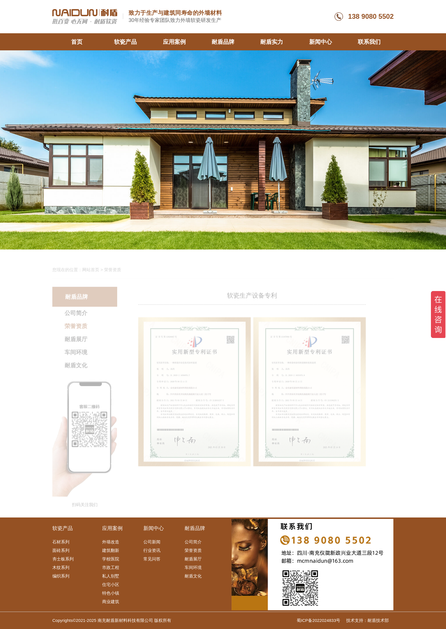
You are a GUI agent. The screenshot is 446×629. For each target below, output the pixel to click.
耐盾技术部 (378, 620)
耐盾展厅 (76, 341)
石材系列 (60, 541)
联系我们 (369, 42)
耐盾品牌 (223, 42)
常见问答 (151, 558)
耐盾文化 (76, 367)
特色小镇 (110, 593)
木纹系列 (60, 567)
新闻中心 (320, 42)
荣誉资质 (76, 328)
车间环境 (76, 354)
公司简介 (76, 315)
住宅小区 (110, 584)
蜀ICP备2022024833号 (319, 620)
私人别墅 (110, 576)
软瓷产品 (125, 42)
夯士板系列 (63, 558)
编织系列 (60, 576)
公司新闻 (151, 541)
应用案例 (174, 42)
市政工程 (110, 567)
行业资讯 (151, 550)
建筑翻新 (110, 550)
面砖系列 (60, 550)
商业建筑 (110, 601)
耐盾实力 (271, 42)
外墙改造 (110, 541)
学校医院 (110, 558)
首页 (76, 42)
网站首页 (90, 271)
